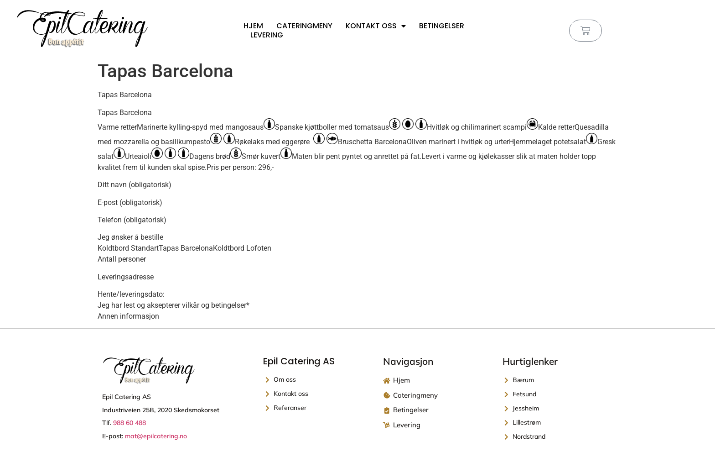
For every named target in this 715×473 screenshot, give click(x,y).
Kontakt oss (376, 26)
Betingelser (441, 26)
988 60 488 (129, 423)
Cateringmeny (304, 26)
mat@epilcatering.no (156, 436)
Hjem (253, 26)
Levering (266, 35)
